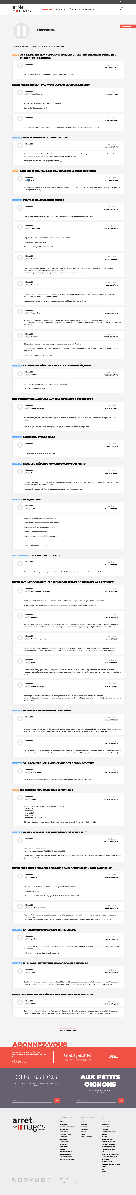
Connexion (118, 2)
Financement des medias (67, 1159)
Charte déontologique (108, 1141)
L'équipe (104, 1136)
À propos (104, 1134)
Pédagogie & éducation (66, 1156)
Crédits (104, 1166)
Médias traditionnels (65, 1151)
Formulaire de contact (108, 1144)
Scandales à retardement (67, 1126)
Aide (103, 1151)
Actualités (61, 9)
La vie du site (105, 1124)
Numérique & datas (65, 1134)
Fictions (62, 1121)
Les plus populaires (86, 1136)
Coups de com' (64, 1124)
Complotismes (64, 1146)
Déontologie (63, 1136)
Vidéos (83, 1134)
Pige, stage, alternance (108, 1149)
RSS (103, 1169)
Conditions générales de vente (111, 1164)
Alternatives (63, 1139)
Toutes (83, 1121)
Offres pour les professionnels (110, 1154)
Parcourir (46, 9)
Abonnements (106, 1121)
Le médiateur (106, 1126)
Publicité (62, 1149)
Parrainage (105, 1129)
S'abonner (126, 26)
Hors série (62, 1183)
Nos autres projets (107, 1139)
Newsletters (105, 1159)
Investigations (64, 1131)
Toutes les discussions (108, 1146)
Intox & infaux (64, 1129)
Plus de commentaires (68, 1030)
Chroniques (89, 9)
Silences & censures (65, 1154)
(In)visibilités (63, 1144)
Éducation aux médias (108, 1131)
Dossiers (83, 1131)
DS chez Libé (72, 1183)
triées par (38, 47)
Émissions (75, 9)
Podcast (104, 1171)
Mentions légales (107, 1161)
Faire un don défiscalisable (109, 1156)
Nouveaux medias (65, 1141)
